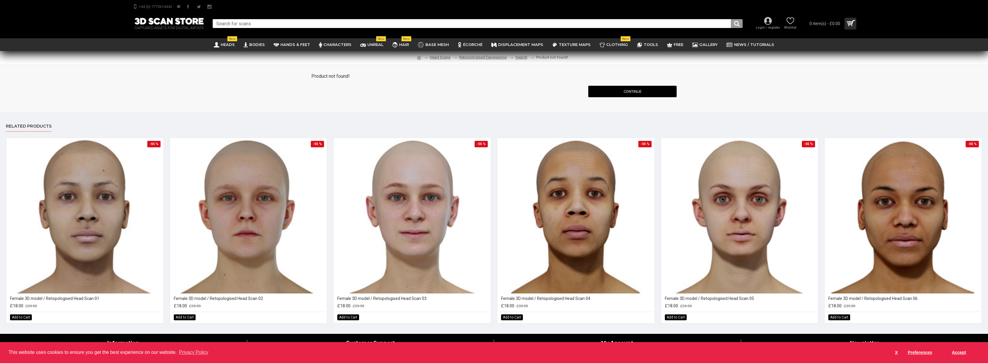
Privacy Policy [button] (193, 352)
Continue (633, 91)
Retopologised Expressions (483, 57)
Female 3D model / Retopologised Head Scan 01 (54, 298)
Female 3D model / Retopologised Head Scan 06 (873, 298)
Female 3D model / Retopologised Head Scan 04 (545, 298)
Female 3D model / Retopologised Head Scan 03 (382, 298)
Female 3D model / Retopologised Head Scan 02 (218, 298)
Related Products (29, 126)
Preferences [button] (920, 352)
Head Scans (440, 57)
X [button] (896, 352)
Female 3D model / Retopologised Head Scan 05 (709, 298)
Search (521, 57)
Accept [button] (959, 352)
